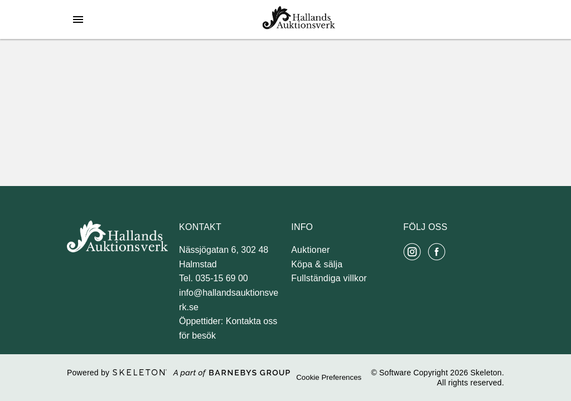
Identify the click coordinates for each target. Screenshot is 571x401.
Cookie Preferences (328, 377)
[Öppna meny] (78, 19)
